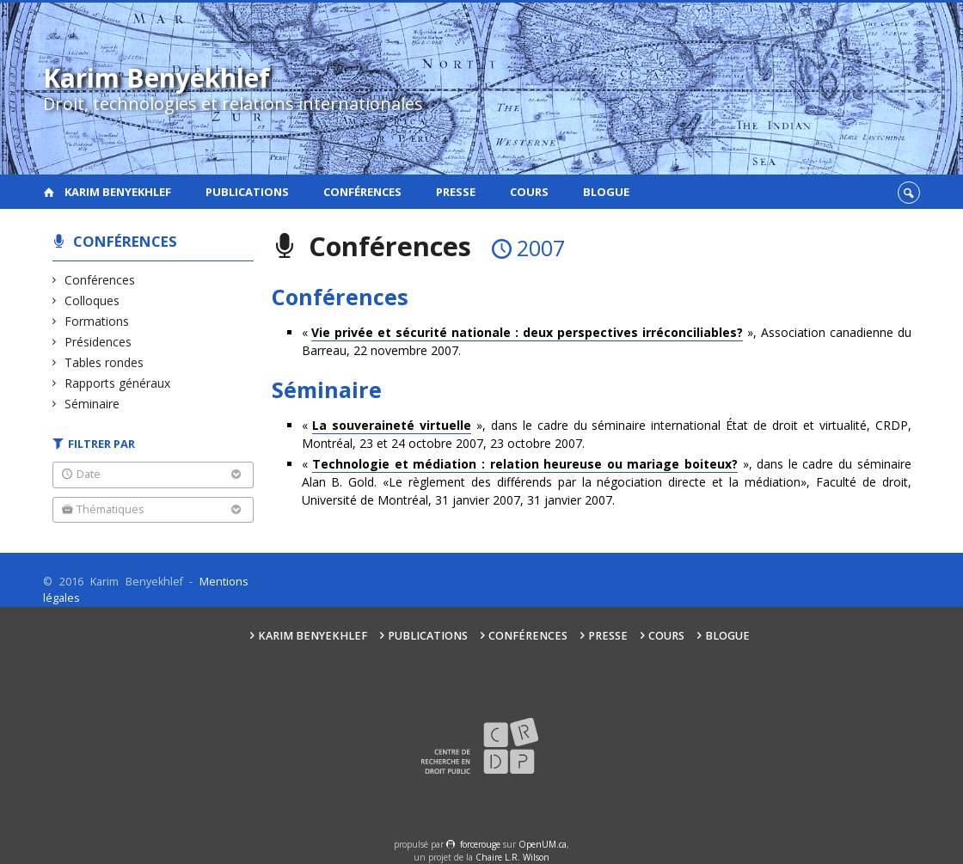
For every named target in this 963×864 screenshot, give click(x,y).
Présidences (98, 342)
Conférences (362, 191)
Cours (529, 191)
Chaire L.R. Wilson (512, 857)
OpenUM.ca (542, 844)
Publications (247, 191)
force (480, 844)
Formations (97, 321)
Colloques (92, 300)
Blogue (606, 191)
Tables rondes (104, 362)
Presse (455, 191)
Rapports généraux (117, 383)
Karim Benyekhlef (117, 191)
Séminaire (92, 403)
